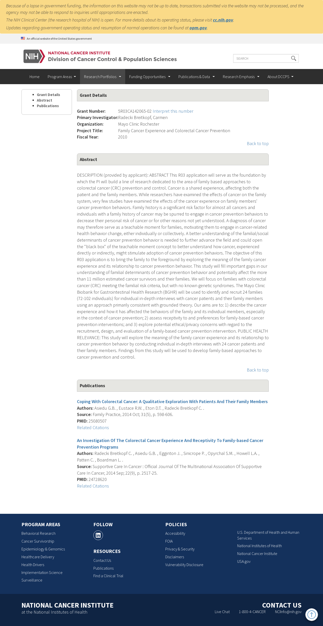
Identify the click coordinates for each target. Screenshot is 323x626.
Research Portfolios (100, 76)
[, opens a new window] (98, 535)
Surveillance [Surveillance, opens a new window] (31, 580)
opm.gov (198, 28)
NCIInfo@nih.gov (288, 611)
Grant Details (48, 94)
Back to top (258, 143)
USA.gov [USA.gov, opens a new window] (244, 561)
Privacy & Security (180, 548)
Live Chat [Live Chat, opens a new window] (222, 611)
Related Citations (93, 427)
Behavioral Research (38, 533)
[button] (291, 58)
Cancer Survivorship (37, 541)
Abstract (44, 100)
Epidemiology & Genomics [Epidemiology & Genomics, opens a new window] (43, 548)
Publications (48, 105)
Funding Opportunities (147, 76)
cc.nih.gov (223, 20)
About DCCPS (278, 76)
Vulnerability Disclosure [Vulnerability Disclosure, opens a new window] (184, 564)
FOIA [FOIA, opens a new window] (169, 541)
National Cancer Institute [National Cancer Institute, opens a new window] (257, 553)
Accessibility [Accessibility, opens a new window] (175, 533)
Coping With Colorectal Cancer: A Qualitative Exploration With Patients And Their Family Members (172, 401)
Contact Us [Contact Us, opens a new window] (102, 560)
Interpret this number (173, 111)
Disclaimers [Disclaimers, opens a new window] (174, 556)
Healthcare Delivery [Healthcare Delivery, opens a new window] (37, 556)
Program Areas (60, 76)
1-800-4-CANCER (252, 611)
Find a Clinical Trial (108, 575)
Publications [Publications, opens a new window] (103, 568)
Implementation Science (42, 572)
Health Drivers (32, 564)
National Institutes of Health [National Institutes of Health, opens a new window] (259, 545)
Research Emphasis (239, 76)
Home (35, 76)
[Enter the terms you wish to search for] (263, 58)
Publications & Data (194, 76)
